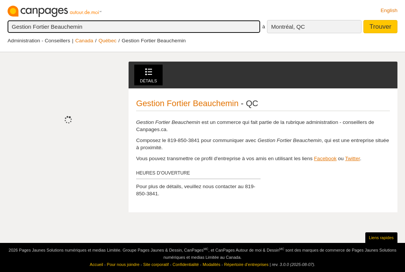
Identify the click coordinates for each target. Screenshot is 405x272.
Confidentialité (185, 264)
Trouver (380, 26)
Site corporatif (156, 264)
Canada (84, 40)
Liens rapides (381, 237)
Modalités (211, 264)
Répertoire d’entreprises (246, 264)
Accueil (96, 264)
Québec (107, 40)
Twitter (352, 158)
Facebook (325, 158)
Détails (148, 75)
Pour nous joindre (123, 264)
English (388, 10)
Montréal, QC (288, 26)
